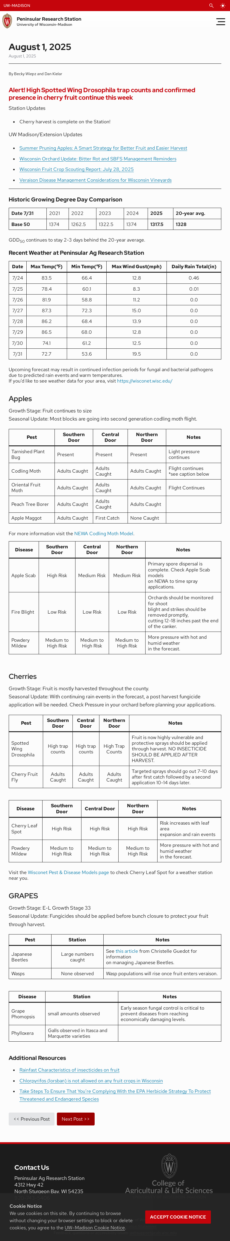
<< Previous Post (31, 1119)
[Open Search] (211, 6)
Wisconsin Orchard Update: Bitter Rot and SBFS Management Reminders (97, 159)
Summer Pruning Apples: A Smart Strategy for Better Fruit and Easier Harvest (103, 148)
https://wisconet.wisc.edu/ (144, 381)
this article (127, 951)
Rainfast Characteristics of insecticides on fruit (69, 1070)
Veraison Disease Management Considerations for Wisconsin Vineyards (95, 180)
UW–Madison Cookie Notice (95, 1228)
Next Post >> (76, 1119)
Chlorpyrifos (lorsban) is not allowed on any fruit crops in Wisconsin (91, 1081)
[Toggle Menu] (220, 21)
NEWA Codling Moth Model (103, 533)
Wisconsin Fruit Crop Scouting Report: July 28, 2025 (76, 169)
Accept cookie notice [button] (178, 1217)
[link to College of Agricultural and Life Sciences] (168, 1177)
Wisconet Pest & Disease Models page (68, 872)
